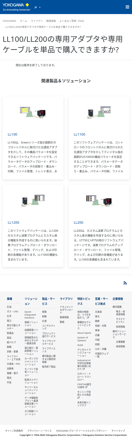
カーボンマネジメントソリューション (31, 361)
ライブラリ (37, 20)
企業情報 (118, 299)
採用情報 (120, 326)
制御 (44, 316)
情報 (44, 311)
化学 (9, 316)
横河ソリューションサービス (119, 334)
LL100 (12, 134)
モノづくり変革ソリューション (31, 371)
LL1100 (79, 134)
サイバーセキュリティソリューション (31, 390)
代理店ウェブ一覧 (101, 355)
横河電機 (117, 306)
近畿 (97, 335)
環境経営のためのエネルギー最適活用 (31, 340)
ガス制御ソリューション (31, 413)
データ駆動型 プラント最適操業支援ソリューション (31, 402)
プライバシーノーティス (39, 430)
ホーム (23, 20)
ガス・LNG (12, 311)
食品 (9, 337)
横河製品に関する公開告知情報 (49, 358)
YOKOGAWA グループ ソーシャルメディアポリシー (81, 430)
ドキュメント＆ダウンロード (66, 309)
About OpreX (84, 332)
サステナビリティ (120, 320)
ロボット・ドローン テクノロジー (84, 376)
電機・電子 (12, 373)
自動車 (10, 368)
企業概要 (120, 341)
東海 (97, 330)
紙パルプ (11, 342)
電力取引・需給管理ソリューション (31, 350)
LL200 (78, 222)
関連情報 (51, 20)
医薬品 (10, 333)
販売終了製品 (49, 366)
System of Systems (82, 339)
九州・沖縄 (100, 349)
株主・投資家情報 (120, 313)
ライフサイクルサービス (49, 342)
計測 (44, 321)
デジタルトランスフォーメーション (84, 352)
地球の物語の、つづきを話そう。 (84, 314)
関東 (97, 321)
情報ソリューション (31, 324)
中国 (97, 339)
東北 (97, 316)
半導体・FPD (13, 363)
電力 (9, 320)
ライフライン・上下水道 (13, 358)
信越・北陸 (100, 325)
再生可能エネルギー (13, 327)
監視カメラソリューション (31, 381)
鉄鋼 (9, 346)
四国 (97, 344)
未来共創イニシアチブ (84, 404)
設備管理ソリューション (31, 331)
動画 (62, 321)
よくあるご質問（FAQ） (72, 20)
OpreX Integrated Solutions (30, 314)
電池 (9, 377)
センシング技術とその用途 (84, 393)
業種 (9, 299)
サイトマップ (118, 430)
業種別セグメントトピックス (84, 325)
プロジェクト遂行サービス (49, 335)
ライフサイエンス (49, 350)
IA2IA (80, 345)
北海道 (98, 311)
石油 (9, 306)
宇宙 (9, 382)
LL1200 (13, 222)
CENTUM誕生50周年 (84, 386)
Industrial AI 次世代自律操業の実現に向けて (84, 365)
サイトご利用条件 (14, 430)
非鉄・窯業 (12, 351)
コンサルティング (48, 327)
